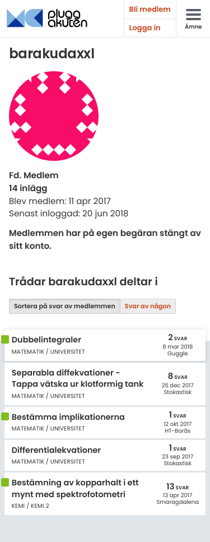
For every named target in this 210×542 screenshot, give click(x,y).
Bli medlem (150, 9)
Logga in (145, 27)
